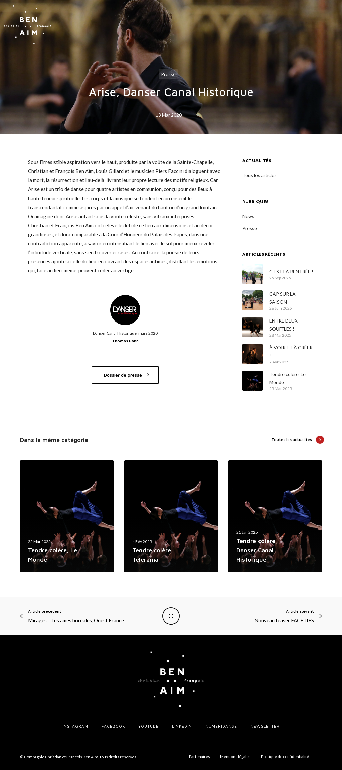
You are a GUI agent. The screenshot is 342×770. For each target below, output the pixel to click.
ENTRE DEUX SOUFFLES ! (283, 325)
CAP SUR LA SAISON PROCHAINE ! (284, 298)
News (248, 216)
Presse (168, 74)
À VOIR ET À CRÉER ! (291, 351)
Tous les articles (259, 175)
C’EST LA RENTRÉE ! (291, 271)
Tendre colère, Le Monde (287, 378)
